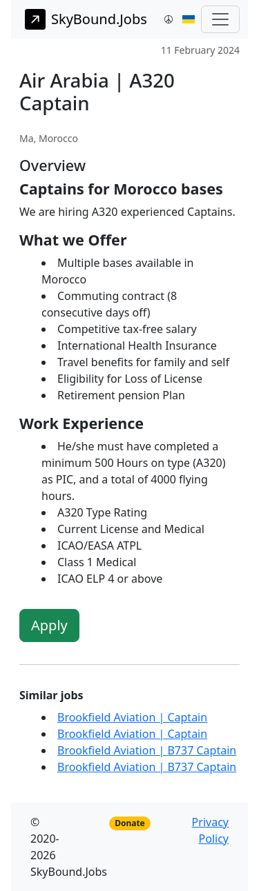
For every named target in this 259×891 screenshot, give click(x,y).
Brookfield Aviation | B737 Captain (146, 750)
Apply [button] (49, 625)
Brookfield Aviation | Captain (132, 717)
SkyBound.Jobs (86, 19)
